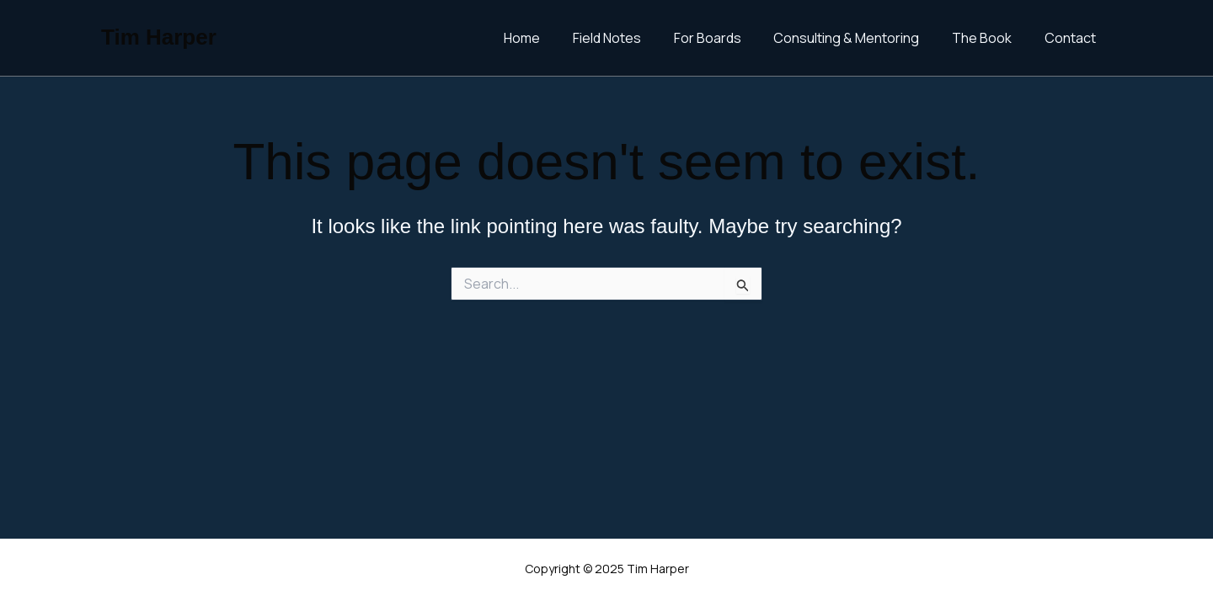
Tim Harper (158, 37)
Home (553, 38)
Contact (1072, 38)
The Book (990, 38)
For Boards (727, 38)
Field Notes (632, 38)
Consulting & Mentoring (860, 38)
